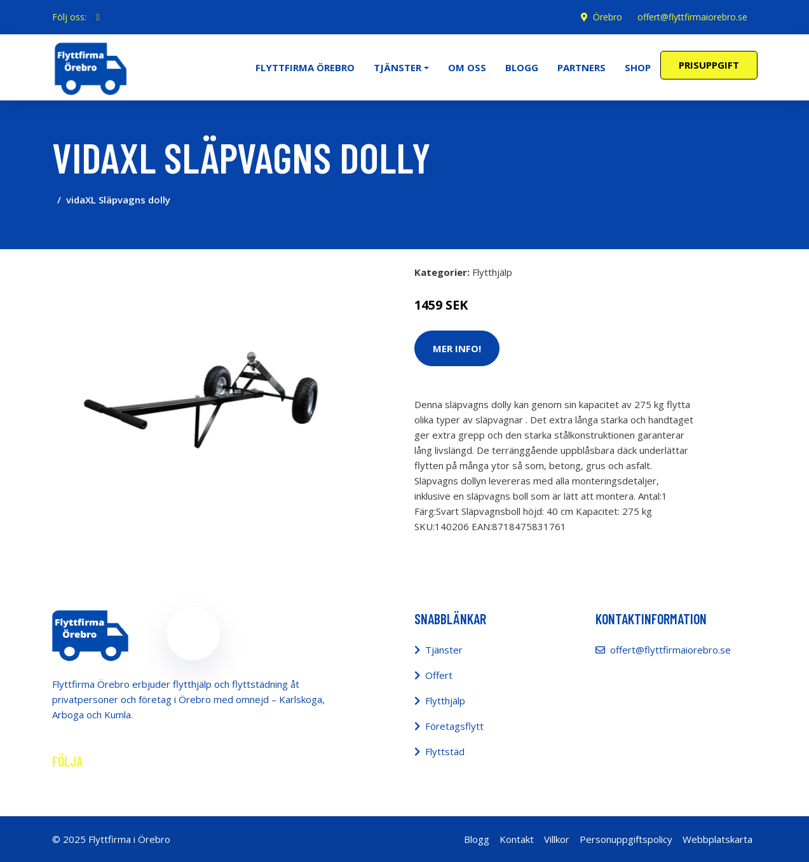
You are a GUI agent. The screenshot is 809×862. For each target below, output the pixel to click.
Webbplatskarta (717, 839)
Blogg (521, 67)
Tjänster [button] (397, 67)
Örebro (607, 17)
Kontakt (517, 839)
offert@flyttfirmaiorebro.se (692, 17)
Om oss (467, 67)
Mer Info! (457, 348)
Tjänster (444, 649)
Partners (581, 67)
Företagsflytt (454, 726)
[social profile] (98, 17)
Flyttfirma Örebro (305, 67)
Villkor (556, 839)
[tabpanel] (193, 400)
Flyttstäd (445, 751)
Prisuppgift (709, 64)
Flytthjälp (492, 272)
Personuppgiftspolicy (626, 839)
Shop (638, 67)
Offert (438, 675)
